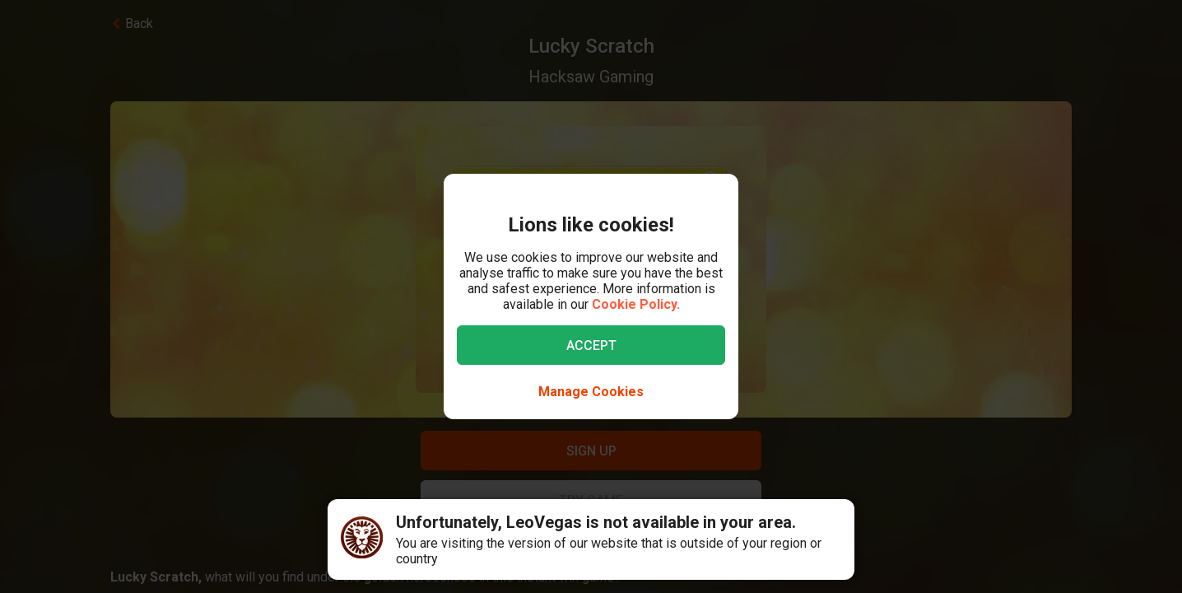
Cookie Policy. (636, 304)
